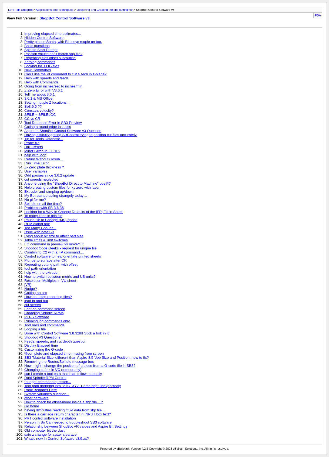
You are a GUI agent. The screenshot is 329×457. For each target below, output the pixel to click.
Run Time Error (36, 163)
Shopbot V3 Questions (42, 337)
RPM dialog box (37, 224)
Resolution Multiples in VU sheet (50, 281)
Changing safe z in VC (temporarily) (52, 370)
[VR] (27, 285)
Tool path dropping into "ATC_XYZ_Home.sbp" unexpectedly (72, 386)
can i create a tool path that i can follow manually (63, 374)
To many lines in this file (43, 216)
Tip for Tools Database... (43, 139)
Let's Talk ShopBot (20, 9)
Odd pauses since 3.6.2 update (49, 175)
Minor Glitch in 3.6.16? (42, 151)
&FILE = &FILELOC (40, 115)
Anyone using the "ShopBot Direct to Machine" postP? (67, 183)
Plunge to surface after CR (45, 260)
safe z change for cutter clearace (50, 434)
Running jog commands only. (47, 321)
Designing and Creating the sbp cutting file (105, 9)
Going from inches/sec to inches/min (53, 86)
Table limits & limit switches (46, 240)
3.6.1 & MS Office (38, 98)
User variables (35, 171)
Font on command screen (44, 309)
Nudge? (30, 289)
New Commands (37, 70)
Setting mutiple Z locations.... (47, 102)
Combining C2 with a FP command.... (54, 252)
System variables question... (46, 394)
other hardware (36, 398)
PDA (318, 15)
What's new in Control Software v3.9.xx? (56, 438)
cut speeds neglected (41, 179)
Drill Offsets (33, 147)
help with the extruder (41, 272)
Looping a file (35, 329)
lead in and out (36, 301)
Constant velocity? (39, 111)
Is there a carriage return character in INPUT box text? (67, 414)
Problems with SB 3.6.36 (44, 208)
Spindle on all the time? (43, 204)
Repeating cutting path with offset (51, 264)
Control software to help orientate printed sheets (62, 256)
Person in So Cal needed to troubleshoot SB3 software (68, 422)
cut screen (32, 305)
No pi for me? (35, 200)
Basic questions (36, 46)
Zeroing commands (39, 62)
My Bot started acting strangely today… (55, 196)
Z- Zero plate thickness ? (44, 167)
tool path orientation (40, 268)
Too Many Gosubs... (40, 228)
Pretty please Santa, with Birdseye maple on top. (63, 42)
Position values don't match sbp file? (53, 54)
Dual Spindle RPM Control (45, 378)
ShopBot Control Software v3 (64, 18)
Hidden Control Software (43, 38)
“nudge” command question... (47, 382)
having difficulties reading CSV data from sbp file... (64, 410)
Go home (31, 406)
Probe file (31, 143)
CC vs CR (32, 119)
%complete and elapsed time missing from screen (64, 353)
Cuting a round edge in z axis (47, 127)
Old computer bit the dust (44, 430)
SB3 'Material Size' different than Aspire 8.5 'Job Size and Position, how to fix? (86, 358)
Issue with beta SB (39, 232)
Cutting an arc (35, 293)
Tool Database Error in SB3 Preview (53, 123)
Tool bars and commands (44, 325)
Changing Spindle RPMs (43, 313)
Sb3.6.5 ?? (33, 106)
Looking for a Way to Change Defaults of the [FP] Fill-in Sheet (73, 212)
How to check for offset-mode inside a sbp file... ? (63, 402)
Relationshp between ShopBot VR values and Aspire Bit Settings (75, 426)
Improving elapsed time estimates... (52, 34)
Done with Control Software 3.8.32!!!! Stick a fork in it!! (67, 333)
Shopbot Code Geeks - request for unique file (60, 248)
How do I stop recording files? (48, 297)
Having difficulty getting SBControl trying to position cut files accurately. (80, 135)
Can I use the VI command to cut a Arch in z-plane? (65, 74)
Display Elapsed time (41, 345)
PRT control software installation (50, 418)
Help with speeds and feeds (46, 78)
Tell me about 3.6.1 (39, 94)
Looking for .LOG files (41, 66)
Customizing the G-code (43, 349)
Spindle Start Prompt (41, 50)
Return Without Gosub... (43, 159)
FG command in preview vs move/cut (53, 244)
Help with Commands (41, 82)
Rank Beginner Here (40, 390)
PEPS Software (36, 317)
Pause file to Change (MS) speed (50, 220)
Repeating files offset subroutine (50, 58)
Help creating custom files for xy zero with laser (62, 187)
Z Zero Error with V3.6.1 (43, 90)
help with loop (35, 155)
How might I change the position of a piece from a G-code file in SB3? (79, 366)
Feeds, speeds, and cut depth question (55, 341)
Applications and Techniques (54, 9)
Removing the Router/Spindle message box (59, 362)
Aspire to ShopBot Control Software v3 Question (62, 131)
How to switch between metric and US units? (60, 277)
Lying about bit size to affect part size (53, 236)
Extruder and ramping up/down (48, 191)
